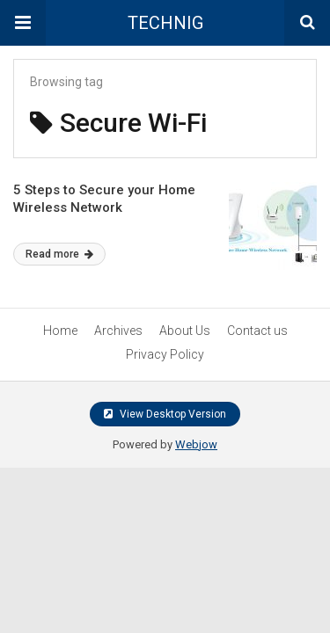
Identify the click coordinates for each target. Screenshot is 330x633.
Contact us (257, 331)
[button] (23, 23)
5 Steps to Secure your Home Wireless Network (104, 198)
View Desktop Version (165, 414)
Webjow (196, 444)
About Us (184, 331)
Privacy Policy (165, 354)
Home (60, 331)
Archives (118, 331)
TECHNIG (165, 22)
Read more (59, 254)
